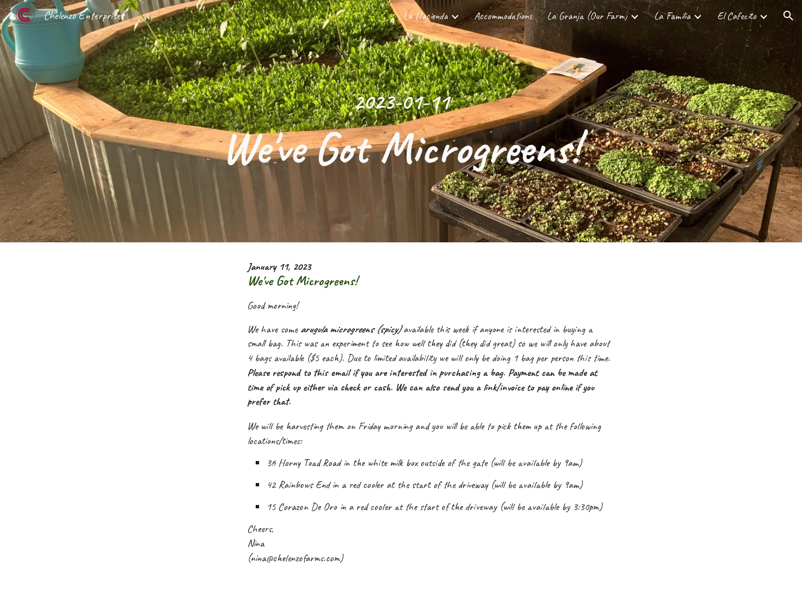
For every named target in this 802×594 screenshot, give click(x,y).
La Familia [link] (672, 16)
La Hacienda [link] (425, 16)
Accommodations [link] (503, 16)
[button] (788, 15)
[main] (401, 121)
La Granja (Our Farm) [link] (587, 16)
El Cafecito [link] (736, 16)
